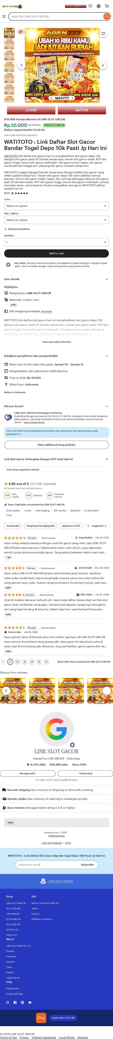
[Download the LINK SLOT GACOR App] (41, 1018)
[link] (3, 662)
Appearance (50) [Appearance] (71, 526)
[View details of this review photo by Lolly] (13, 691)
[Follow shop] (85, 773)
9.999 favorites (57, 836)
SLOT (7, 193)
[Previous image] (21, 65)
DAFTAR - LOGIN (75, 6)
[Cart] (107, 6)
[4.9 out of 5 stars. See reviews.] (22, 193)
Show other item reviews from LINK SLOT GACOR (83, 661)
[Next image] (103, 65)
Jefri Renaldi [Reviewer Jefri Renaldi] (85, 568)
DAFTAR (81, 110)
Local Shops (67, 1037)
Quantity (9, 235)
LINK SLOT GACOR (52, 843)
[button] (72, 745)
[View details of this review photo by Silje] (71, 691)
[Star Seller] (12, 193)
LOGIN (31, 110)
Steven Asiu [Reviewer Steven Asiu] (14, 632)
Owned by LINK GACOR (48, 758)
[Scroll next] (88, 526)
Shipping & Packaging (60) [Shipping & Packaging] (41, 526)
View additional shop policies (56, 444)
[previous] (6, 691)
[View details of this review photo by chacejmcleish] (42, 691)
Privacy (24, 1037)
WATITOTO (11, 156)
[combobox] (55, 16)
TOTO (68, 843)
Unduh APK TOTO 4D (63, 1018)
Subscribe (87, 864)
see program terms (34, 422)
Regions (83, 1037)
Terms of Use (8, 1037)
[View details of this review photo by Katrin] (100, 691)
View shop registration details (23, 469)
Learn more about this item (56, 342)
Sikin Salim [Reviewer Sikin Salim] (86, 594)
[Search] (107, 16)
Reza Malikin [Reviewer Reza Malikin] (86, 537)
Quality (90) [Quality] (13, 526)
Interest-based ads (44, 1037)
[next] (107, 691)
